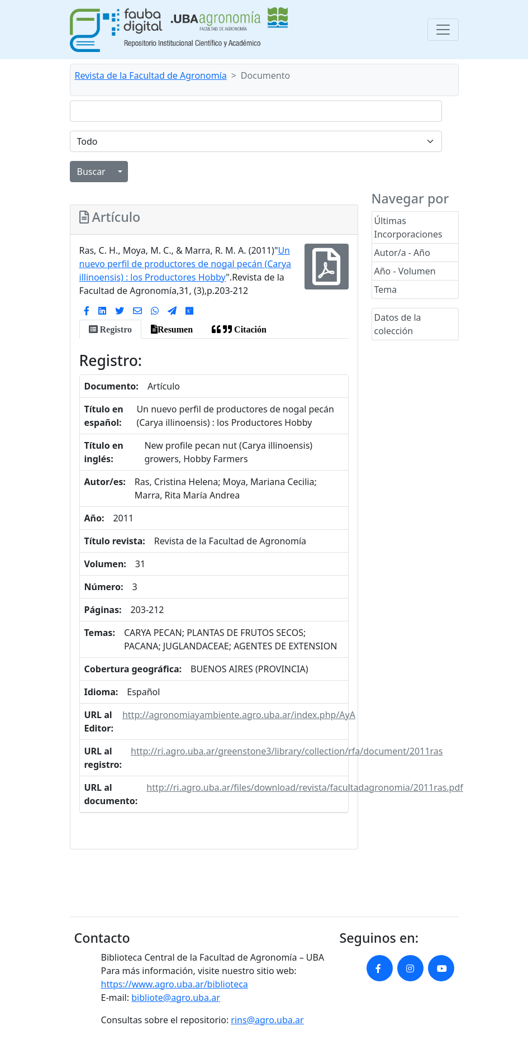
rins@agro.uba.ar (267, 1020)
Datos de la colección (397, 324)
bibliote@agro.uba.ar (175, 997)
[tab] (110, 329)
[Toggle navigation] (443, 29)
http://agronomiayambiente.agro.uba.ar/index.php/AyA (238, 715)
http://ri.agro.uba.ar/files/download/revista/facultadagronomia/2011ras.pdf (304, 787)
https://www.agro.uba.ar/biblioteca (174, 984)
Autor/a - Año (402, 252)
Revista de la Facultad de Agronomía (151, 75)
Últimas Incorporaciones (408, 227)
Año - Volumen (405, 271)
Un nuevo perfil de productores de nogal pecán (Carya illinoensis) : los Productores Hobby (185, 263)
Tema (385, 289)
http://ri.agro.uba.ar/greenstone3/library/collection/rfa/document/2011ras (287, 751)
